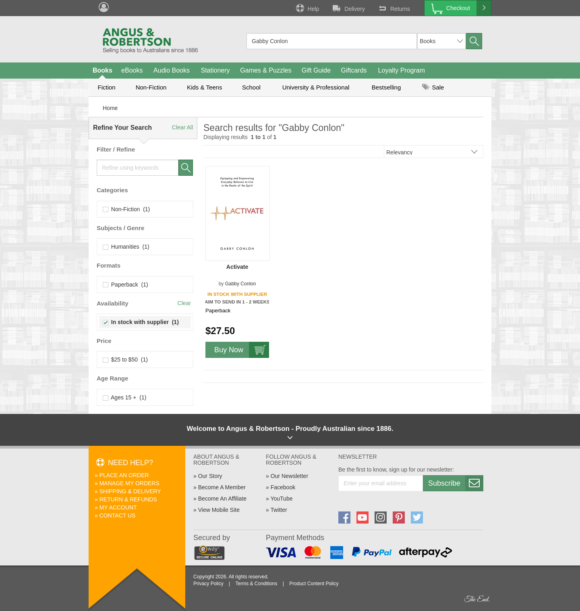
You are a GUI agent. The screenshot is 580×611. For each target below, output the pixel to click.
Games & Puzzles (265, 70)
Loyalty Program (401, 70)
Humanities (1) (126, 246)
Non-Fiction (151, 87)
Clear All (182, 127)
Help (306, 8)
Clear (184, 303)
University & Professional (316, 87)
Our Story (210, 476)
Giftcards (354, 70)
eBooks (132, 70)
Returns (393, 8)
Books (102, 70)
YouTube (281, 498)
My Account (118, 507)
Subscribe (455, 483)
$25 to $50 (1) (125, 359)
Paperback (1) (125, 284)
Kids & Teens (204, 87)
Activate (237, 267)
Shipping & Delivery (130, 491)
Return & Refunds (128, 499)
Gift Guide (316, 70)
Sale (433, 87)
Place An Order (124, 475)
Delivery (348, 8)
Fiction (106, 87)
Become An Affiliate (222, 498)
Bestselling (386, 87)
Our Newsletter (289, 476)
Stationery (215, 70)
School (251, 87)
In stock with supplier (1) (141, 322)
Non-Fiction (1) (126, 209)
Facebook (283, 487)
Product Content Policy (313, 583)
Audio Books (171, 70)
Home (110, 108)
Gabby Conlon (240, 284)
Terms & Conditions (256, 583)
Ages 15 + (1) (124, 397)
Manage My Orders (129, 483)
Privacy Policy (208, 583)
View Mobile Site (219, 510)
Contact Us (117, 515)
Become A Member (222, 487)
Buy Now (241, 350)
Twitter (278, 510)
